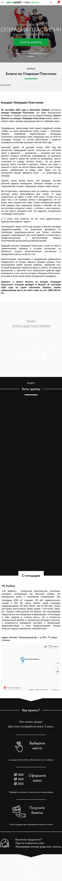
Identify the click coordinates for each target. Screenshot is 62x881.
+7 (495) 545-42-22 (31, 869)
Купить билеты (31, 42)
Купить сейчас (31, 356)
